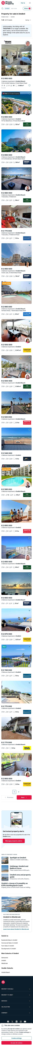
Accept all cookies (16, 1043)
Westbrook (4, 963)
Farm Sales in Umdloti (7, 946)
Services (16, 1001)
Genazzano (4, 957)
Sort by (27, 20)
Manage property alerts (13, 841)
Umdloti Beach (5, 972)
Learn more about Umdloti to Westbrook (16, 929)
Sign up (23, 3)
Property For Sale (16, 989)
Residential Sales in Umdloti (9, 940)
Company (16, 1013)
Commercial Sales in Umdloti (9, 943)
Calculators (16, 1007)
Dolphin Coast (4, 16)
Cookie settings (16, 1038)
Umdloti (13, 16)
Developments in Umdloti (8, 948)
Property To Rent (16, 995)
